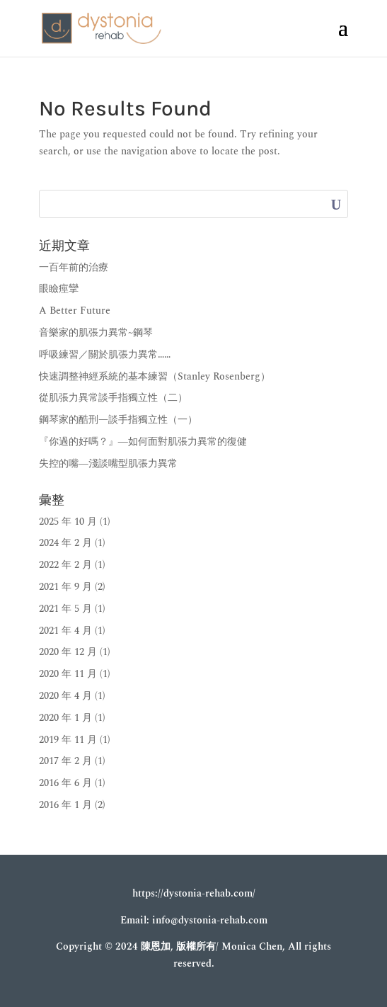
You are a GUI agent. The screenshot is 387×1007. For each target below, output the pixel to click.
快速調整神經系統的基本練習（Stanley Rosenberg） (154, 376)
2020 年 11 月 (68, 673)
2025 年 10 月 (68, 521)
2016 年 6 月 (65, 782)
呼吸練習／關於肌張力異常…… (105, 354)
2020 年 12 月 (68, 651)
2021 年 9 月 (65, 586)
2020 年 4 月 (65, 695)
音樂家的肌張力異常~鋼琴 (96, 332)
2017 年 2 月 (65, 760)
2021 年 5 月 (65, 608)
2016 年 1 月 (65, 804)
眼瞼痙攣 (59, 288)
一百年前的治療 (73, 267)
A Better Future (74, 310)
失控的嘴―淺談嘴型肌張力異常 (108, 463)
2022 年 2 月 (65, 564)
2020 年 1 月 (65, 717)
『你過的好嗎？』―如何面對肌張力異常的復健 (143, 441)
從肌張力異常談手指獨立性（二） (113, 397)
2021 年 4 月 (65, 630)
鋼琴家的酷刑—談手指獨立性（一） (118, 419)
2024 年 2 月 (65, 542)
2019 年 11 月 (68, 739)
